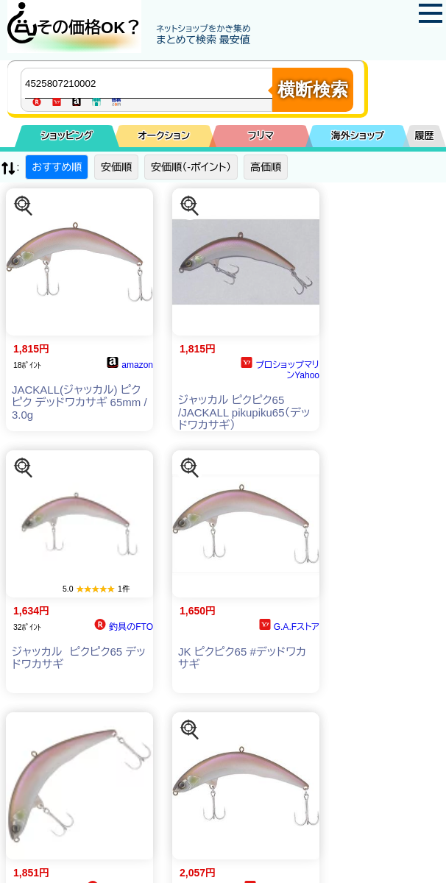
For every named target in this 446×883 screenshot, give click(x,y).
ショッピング (66, 135)
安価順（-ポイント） (191, 167)
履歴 (424, 135)
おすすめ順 (57, 167)
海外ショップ (357, 135)
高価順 (265, 167)
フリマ (261, 135)
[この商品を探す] (24, 206)
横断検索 (312, 89)
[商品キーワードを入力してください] (150, 83)
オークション (164, 135)
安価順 (116, 167)
